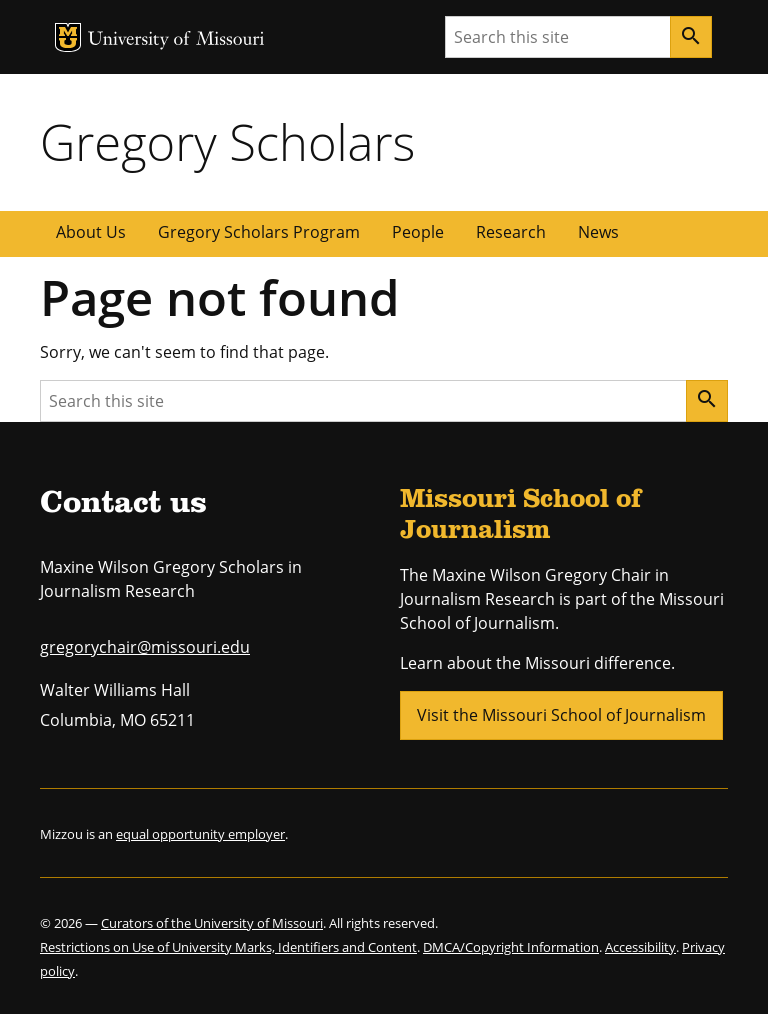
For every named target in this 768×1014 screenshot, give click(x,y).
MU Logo (68, 37)
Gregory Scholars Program (259, 232)
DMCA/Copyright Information (511, 947)
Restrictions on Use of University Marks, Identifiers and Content (228, 947)
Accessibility (640, 947)
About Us (91, 232)
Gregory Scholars (227, 142)
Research (511, 232)
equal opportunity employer (200, 834)
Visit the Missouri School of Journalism (561, 715)
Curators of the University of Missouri (212, 923)
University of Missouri (176, 40)
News (598, 232)
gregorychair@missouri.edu (145, 647)
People (418, 232)
